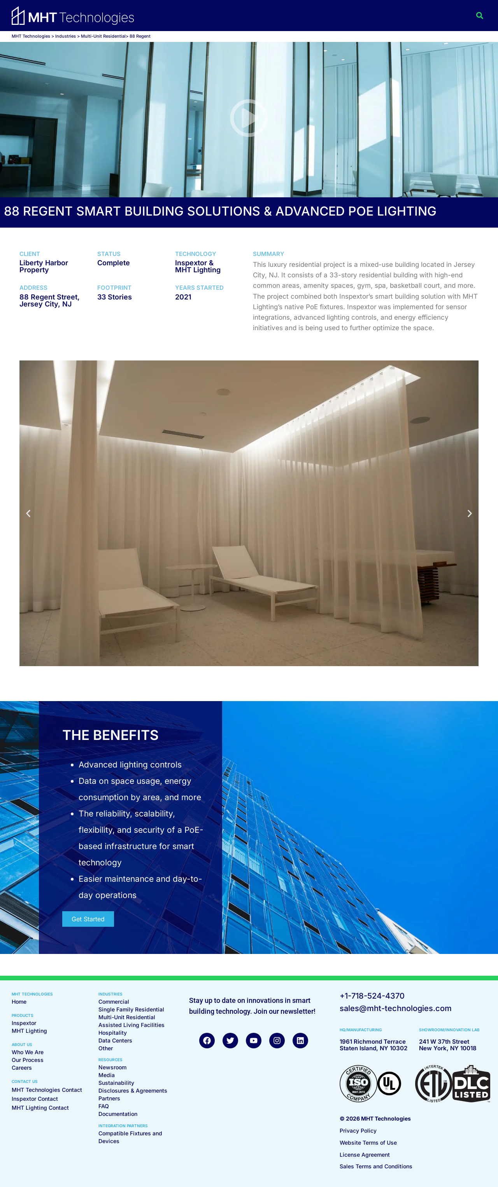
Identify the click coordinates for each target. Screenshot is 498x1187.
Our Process (28, 1059)
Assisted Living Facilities (131, 1025)
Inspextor (24, 1023)
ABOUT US (22, 1044)
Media (106, 1075)
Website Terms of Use (368, 1142)
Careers (22, 1067)
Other (105, 1048)
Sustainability (116, 1082)
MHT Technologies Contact (47, 1089)
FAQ (103, 1106)
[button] (479, 15)
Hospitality (112, 1032)
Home (19, 1001)
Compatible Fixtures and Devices (130, 1137)
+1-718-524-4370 (372, 996)
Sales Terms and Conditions (376, 1166)
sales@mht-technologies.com (396, 1008)
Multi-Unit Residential (126, 1017)
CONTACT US (25, 1081)
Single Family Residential (131, 1009)
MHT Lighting (29, 1030)
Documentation (117, 1113)
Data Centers (115, 1040)
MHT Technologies (31, 36)
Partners (109, 1098)
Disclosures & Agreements (132, 1090)
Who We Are (28, 1052)
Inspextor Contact (35, 1098)
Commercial (113, 1001)
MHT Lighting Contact (40, 1107)
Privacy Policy (358, 1130)
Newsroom (112, 1067)
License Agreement (365, 1154)
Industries (65, 36)
